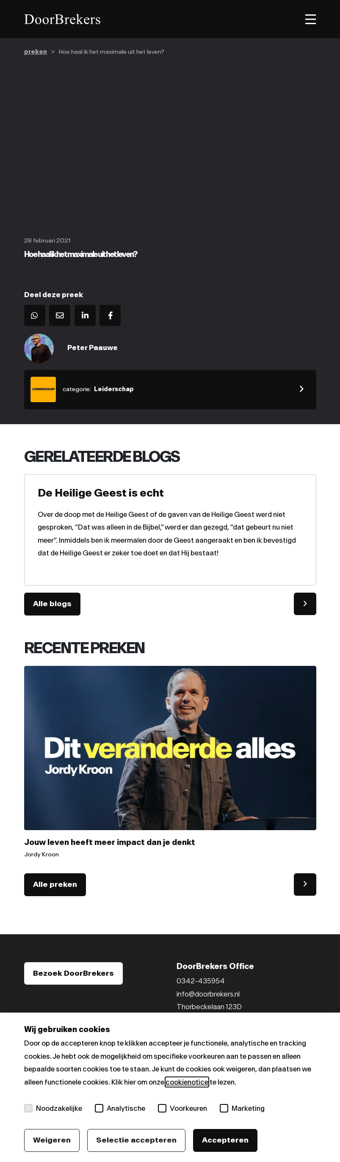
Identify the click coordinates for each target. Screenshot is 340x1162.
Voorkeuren (182, 1108)
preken (35, 52)
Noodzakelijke (53, 1108)
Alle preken (55, 884)
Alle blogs (52, 604)
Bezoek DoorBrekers (73, 973)
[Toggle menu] (310, 19)
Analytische (120, 1108)
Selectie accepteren (136, 1140)
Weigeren (52, 1140)
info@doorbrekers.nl (208, 994)
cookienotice (187, 1082)
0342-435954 (201, 980)
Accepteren (225, 1140)
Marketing (242, 1108)
